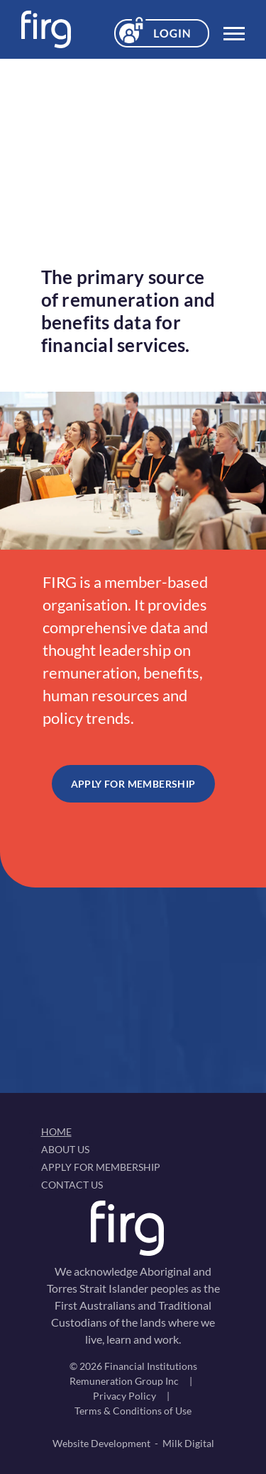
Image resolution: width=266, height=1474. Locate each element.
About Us (65, 1149)
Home (56, 1132)
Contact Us (72, 1185)
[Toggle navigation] (234, 29)
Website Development (101, 1443)
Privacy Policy (124, 1396)
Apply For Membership (133, 784)
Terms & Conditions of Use (133, 1411)
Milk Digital (188, 1443)
